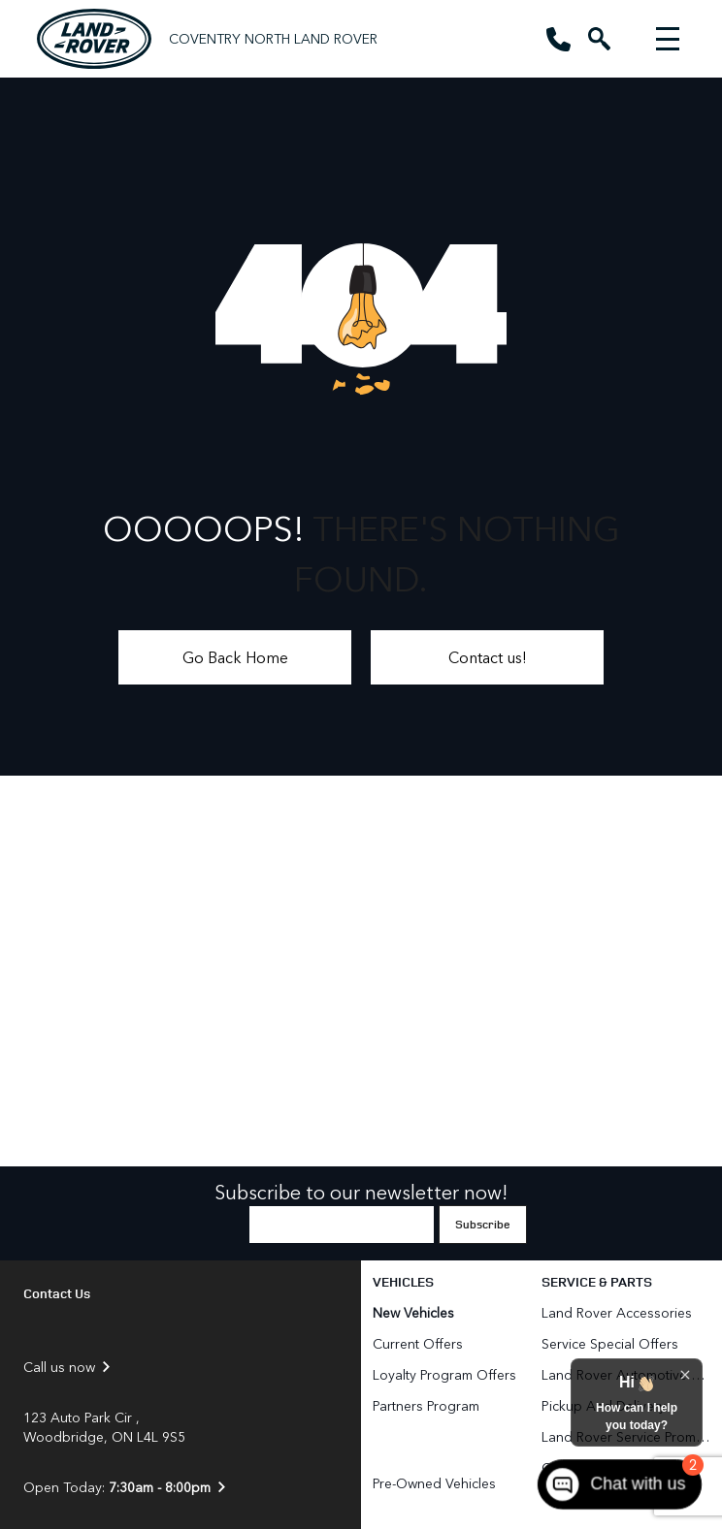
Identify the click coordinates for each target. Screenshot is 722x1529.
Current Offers (418, 1343)
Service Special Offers (610, 1343)
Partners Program (426, 1405)
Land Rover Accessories (619, 1312)
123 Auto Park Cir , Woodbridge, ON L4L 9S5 (104, 1427)
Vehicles (403, 1281)
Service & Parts (597, 1281)
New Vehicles (413, 1312)
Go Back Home (235, 657)
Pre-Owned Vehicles (434, 1483)
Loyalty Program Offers (444, 1374)
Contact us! (487, 657)
